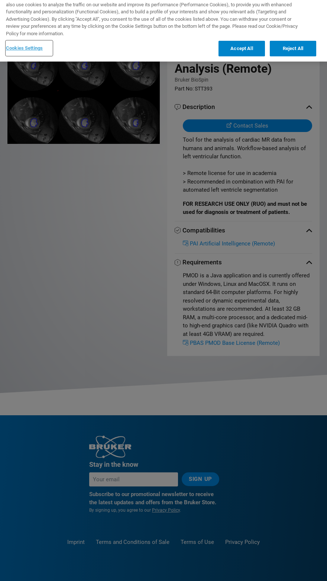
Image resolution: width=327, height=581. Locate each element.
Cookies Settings (24, 41)
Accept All (241, 41)
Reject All (293, 41)
